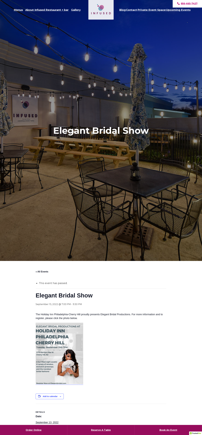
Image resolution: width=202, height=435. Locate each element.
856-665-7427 (187, 3)
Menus (18, 9)
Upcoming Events (178, 9)
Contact (131, 9)
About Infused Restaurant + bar (47, 9)
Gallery (76, 9)
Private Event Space (151, 9)
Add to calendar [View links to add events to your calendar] (50, 396)
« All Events (42, 271)
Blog (122, 9)
